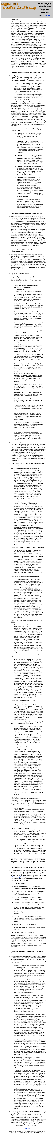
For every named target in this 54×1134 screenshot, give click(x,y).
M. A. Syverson (45, 15)
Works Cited (27, 1128)
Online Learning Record (17, 877)
